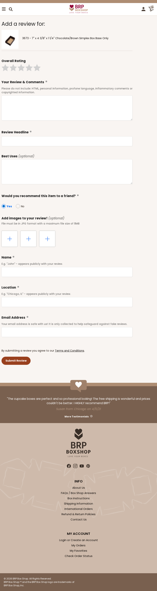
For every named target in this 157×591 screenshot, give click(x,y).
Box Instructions (79, 498)
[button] (5, 67)
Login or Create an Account (78, 540)
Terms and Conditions (69, 351)
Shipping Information (78, 504)
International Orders (79, 509)
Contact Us (79, 519)
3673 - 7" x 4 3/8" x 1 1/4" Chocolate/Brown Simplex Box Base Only (65, 38)
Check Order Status (78, 556)
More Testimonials (77, 416)
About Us (78, 488)
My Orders (78, 545)
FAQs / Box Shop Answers (78, 493)
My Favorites (78, 551)
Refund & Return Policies (78, 514)
